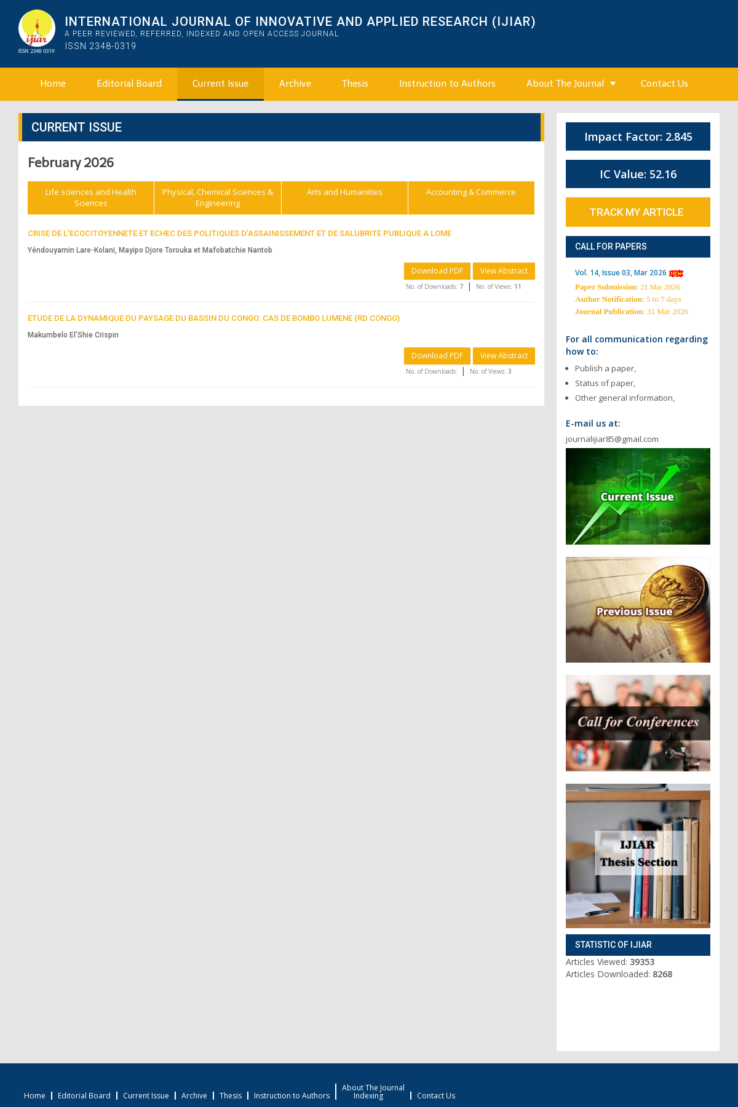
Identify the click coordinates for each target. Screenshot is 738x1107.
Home (53, 83)
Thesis (355, 83)
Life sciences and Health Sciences (91, 197)
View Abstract (504, 271)
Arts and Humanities (345, 191)
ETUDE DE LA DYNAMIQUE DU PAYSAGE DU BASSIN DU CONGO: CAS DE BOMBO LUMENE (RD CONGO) (214, 318)
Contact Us (664, 83)
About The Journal (565, 83)
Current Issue (220, 83)
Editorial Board (129, 83)
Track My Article (636, 212)
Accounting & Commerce (471, 191)
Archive (295, 83)
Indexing (368, 1096)
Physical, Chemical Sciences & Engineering (217, 197)
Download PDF (437, 271)
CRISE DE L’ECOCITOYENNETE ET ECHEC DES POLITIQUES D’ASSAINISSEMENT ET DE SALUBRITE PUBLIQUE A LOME (239, 233)
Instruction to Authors (447, 83)
